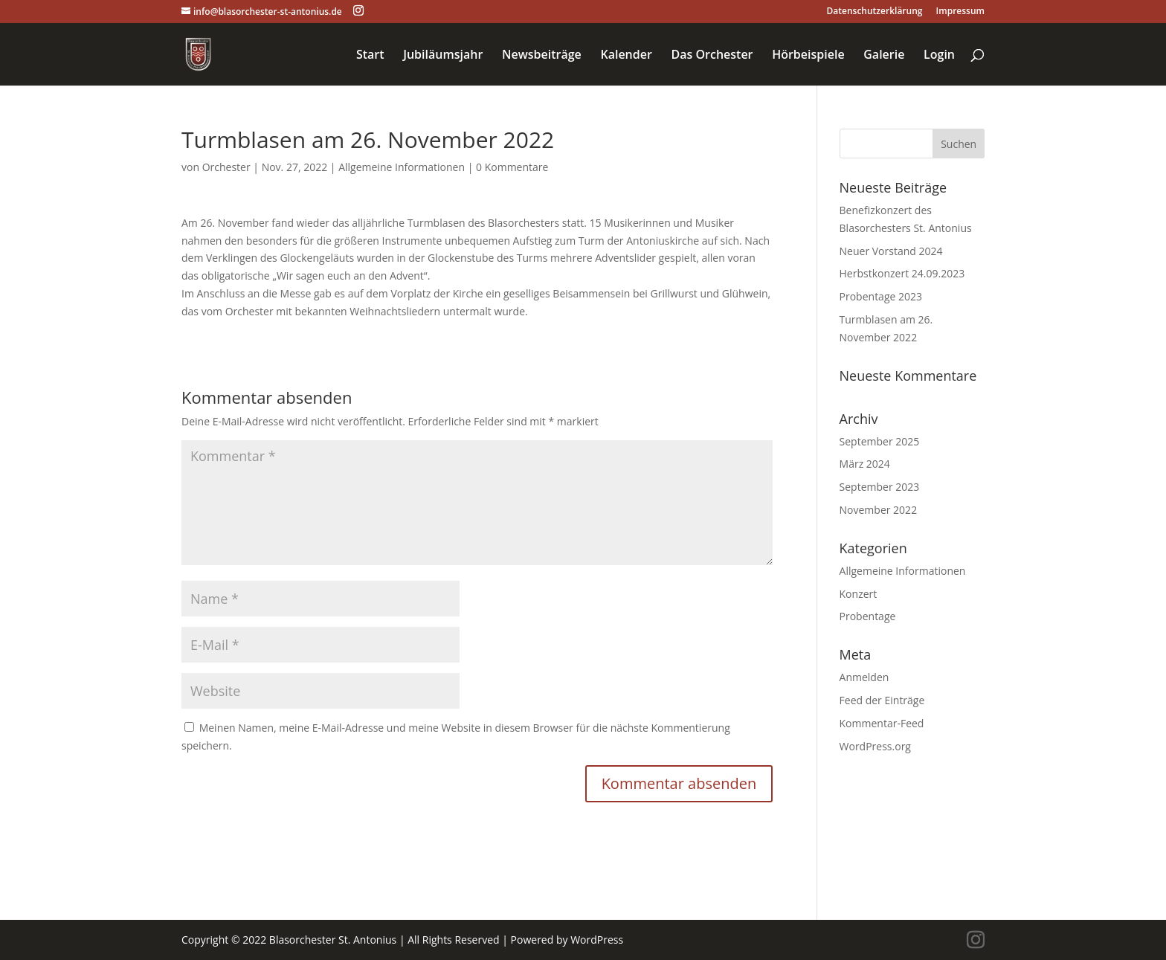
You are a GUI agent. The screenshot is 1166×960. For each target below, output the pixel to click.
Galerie (883, 55)
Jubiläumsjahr (443, 55)
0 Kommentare (512, 167)
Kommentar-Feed (882, 723)
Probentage (868, 616)
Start (370, 55)
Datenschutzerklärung (875, 12)
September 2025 (880, 441)
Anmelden (864, 677)
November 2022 (879, 510)
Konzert (858, 594)
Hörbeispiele (808, 55)
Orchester (226, 167)
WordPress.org (875, 746)
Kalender (625, 55)
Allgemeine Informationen (401, 167)
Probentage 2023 (881, 296)
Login (939, 55)
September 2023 (880, 487)
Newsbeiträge (542, 55)
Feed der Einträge (882, 700)
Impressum (960, 12)
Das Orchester (712, 55)
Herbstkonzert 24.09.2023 (902, 273)
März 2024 (865, 464)
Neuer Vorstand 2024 (891, 251)
